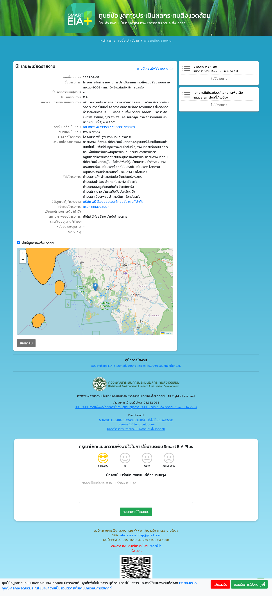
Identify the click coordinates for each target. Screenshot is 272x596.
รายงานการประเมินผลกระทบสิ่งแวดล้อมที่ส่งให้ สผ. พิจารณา (136, 419)
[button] (95, 286)
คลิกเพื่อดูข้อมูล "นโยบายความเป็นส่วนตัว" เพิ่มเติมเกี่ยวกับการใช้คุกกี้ (61, 588)
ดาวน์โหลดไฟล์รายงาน (154, 53)
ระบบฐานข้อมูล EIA (101, 365)
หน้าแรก (106, 40)
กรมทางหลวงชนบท (97, 204)
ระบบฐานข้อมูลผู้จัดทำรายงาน (164, 365)
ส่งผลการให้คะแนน (136, 511)
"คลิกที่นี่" (155, 545)
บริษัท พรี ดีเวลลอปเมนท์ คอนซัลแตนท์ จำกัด (116, 199)
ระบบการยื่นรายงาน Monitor (130, 365)
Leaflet (166, 332)
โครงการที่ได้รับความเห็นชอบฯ (136, 424)
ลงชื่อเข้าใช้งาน (128, 40)
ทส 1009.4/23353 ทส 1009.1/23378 (110, 115)
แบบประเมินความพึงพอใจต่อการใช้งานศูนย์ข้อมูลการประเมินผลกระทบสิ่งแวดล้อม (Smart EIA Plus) (136, 406)
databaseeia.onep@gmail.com (139, 535)
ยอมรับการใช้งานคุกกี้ (249, 584)
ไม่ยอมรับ (220, 584)
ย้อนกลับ (27, 342)
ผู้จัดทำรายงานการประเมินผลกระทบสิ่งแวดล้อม (136, 428)
